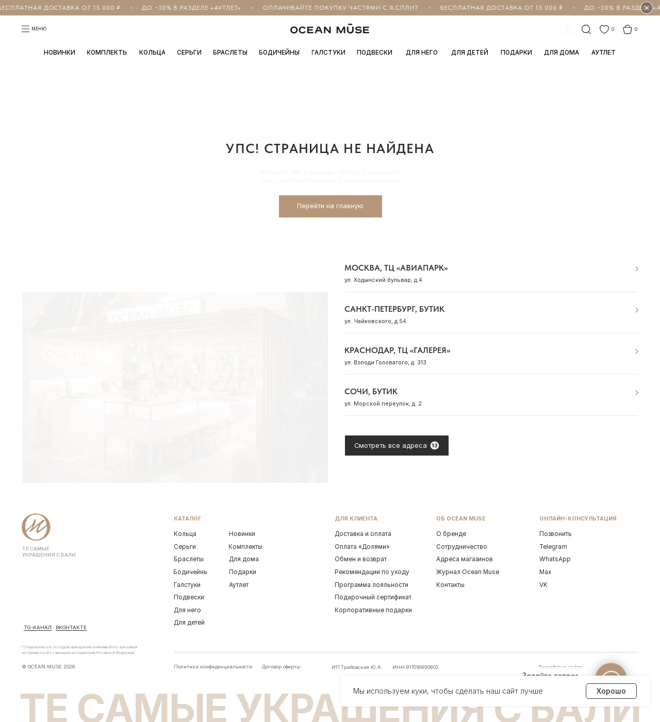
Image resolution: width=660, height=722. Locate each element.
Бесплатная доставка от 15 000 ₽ (496, 7)
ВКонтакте (71, 627)
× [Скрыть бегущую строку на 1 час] (646, 8)
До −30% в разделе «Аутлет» (185, 7)
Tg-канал (38, 627)
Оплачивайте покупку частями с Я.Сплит (335, 7)
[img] (38, 605)
